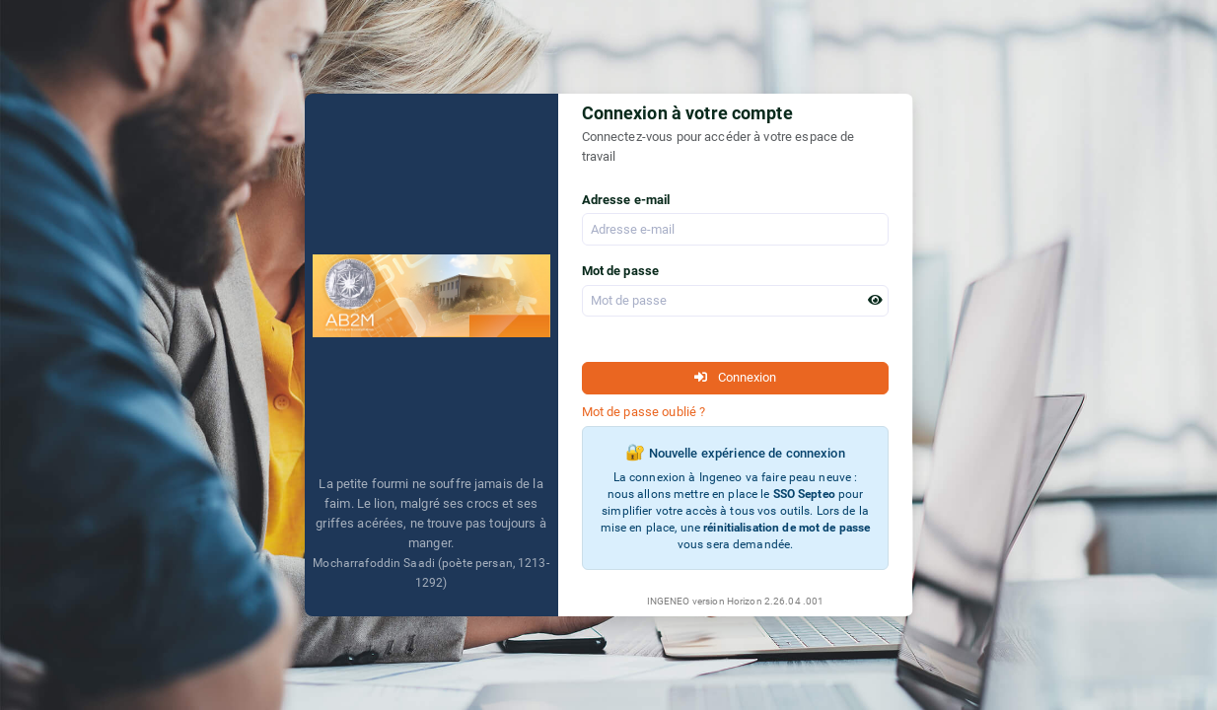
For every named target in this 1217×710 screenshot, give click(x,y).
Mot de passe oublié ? (644, 411)
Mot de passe (621, 270)
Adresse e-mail (626, 199)
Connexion (735, 377)
